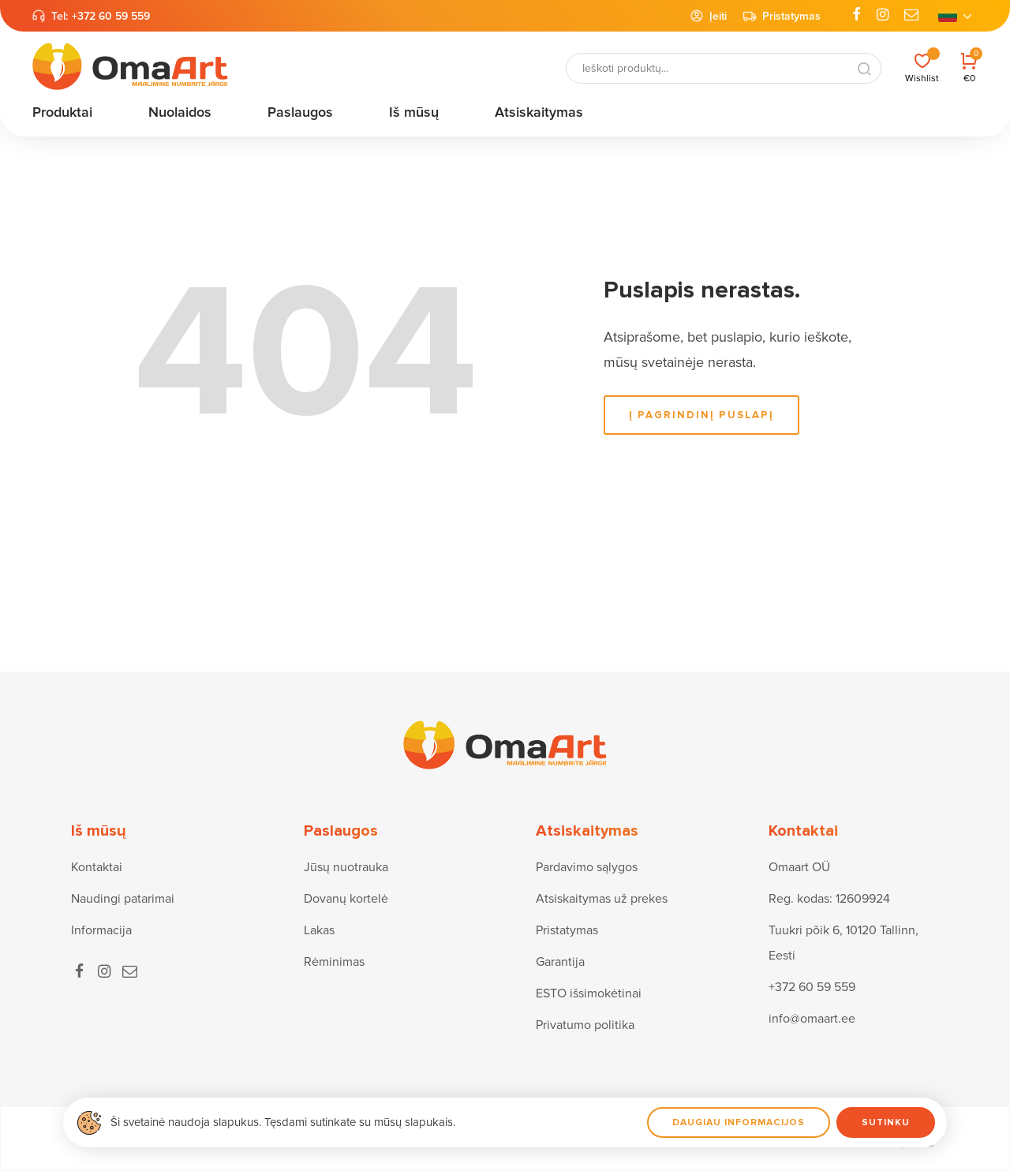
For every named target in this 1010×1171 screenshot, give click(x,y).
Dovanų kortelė (346, 899)
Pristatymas (782, 15)
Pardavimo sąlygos (587, 867)
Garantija (560, 962)
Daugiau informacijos (738, 1122)
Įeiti (708, 15)
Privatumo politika (585, 1025)
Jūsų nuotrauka (346, 867)
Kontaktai (96, 867)
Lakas (319, 930)
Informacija (101, 930)
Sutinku (886, 1122)
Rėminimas (334, 962)
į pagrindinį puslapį (701, 415)
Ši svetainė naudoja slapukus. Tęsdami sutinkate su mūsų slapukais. (282, 1122)
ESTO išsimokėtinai (589, 993)
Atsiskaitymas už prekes (602, 899)
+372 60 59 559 (111, 16)
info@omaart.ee (812, 1019)
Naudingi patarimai (122, 899)
